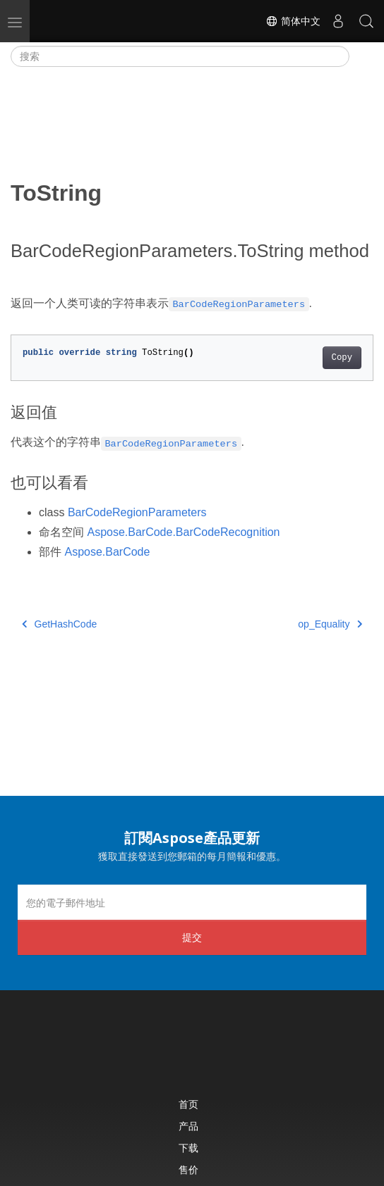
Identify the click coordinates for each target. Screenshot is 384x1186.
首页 (188, 1104)
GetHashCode (59, 624)
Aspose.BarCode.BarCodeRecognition (183, 532)
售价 (188, 1169)
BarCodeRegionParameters (137, 512)
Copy (342, 358)
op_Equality (330, 624)
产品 (188, 1125)
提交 (192, 937)
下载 (188, 1147)
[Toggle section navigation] (361, 56)
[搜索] (180, 56)
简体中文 (292, 21)
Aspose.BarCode (107, 552)
